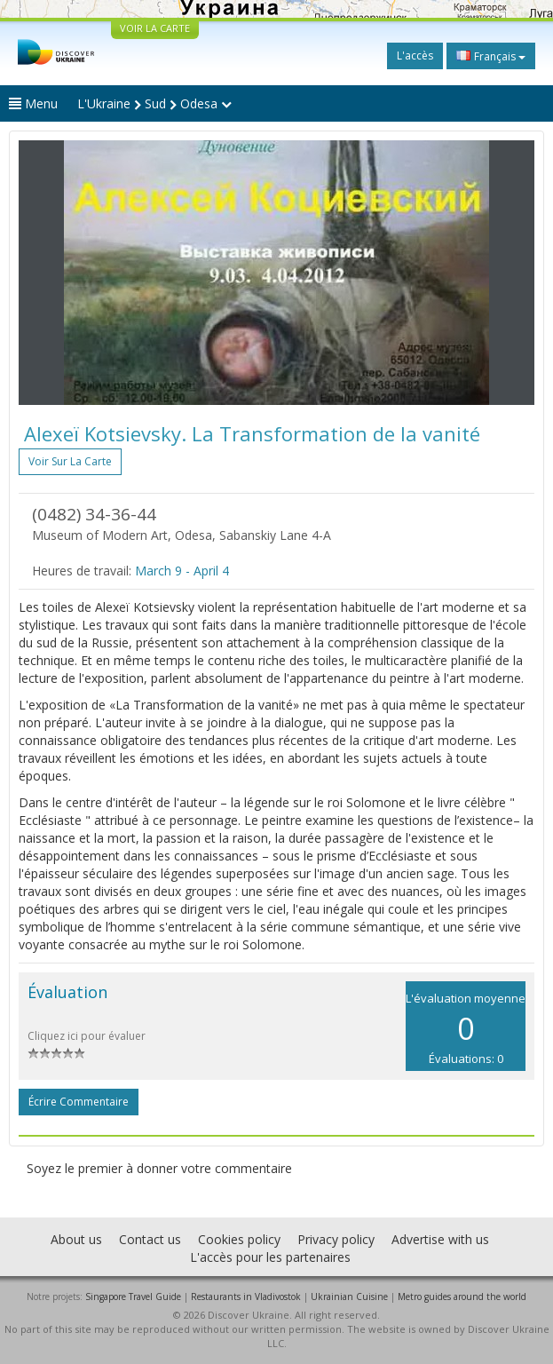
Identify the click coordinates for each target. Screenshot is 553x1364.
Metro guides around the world (462, 1296)
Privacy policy (336, 1239)
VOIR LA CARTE (155, 28)
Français (490, 56)
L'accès (415, 55)
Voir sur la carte (70, 461)
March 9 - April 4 (182, 570)
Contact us (150, 1239)
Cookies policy (239, 1239)
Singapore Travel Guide (133, 1296)
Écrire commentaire (78, 1101)
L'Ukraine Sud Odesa (154, 103)
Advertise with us (440, 1239)
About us (76, 1239)
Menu (33, 103)
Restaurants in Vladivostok (246, 1296)
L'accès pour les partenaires (270, 1257)
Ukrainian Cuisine (349, 1296)
